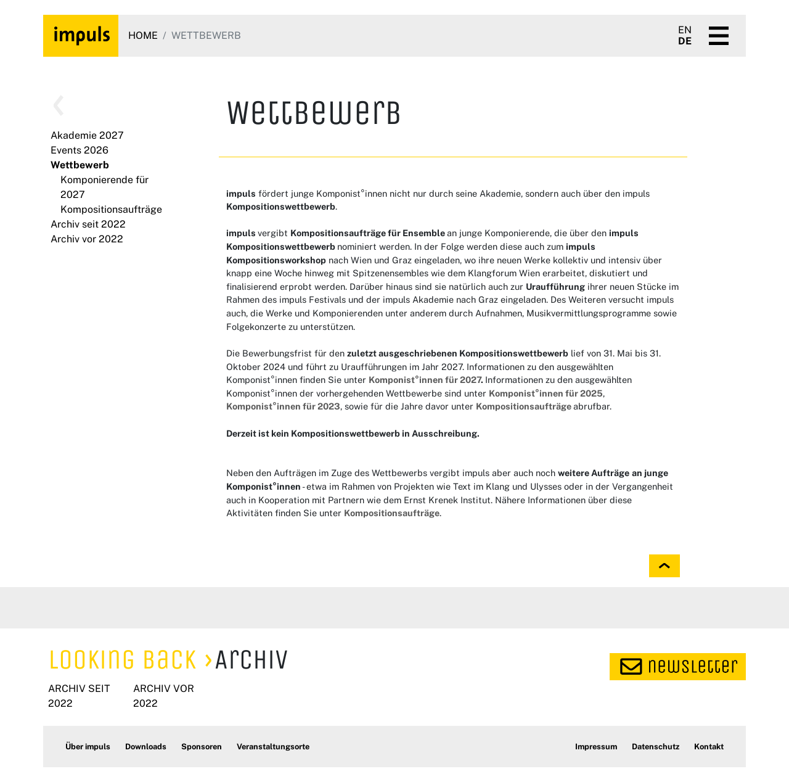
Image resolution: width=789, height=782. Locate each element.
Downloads (145, 746)
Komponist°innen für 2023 (283, 406)
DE (685, 41)
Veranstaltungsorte (273, 746)
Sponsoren (201, 746)
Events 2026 (79, 150)
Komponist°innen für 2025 (546, 393)
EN (685, 30)
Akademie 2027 (87, 135)
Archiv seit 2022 (88, 224)
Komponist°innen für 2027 (425, 379)
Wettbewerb (80, 165)
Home (143, 35)
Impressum (596, 746)
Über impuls (87, 746)
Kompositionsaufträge (111, 209)
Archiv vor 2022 (87, 239)
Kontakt (709, 746)
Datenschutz (655, 746)
